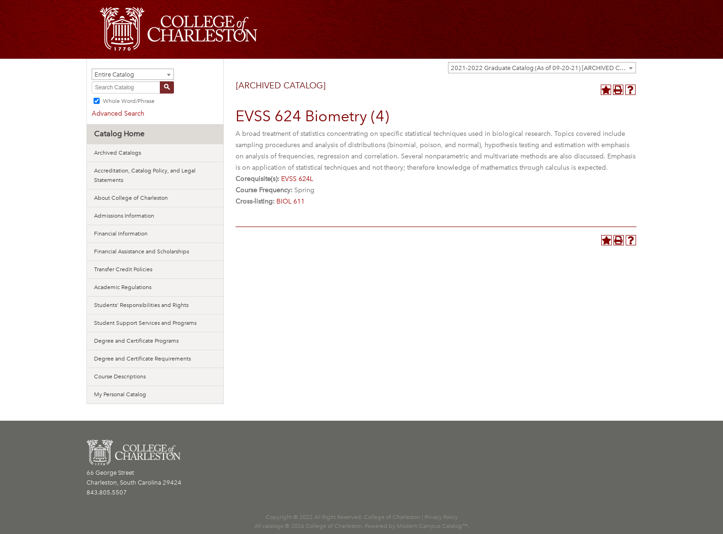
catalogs (272, 526)
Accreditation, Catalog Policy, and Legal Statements (145, 175)
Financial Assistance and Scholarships (141, 251)
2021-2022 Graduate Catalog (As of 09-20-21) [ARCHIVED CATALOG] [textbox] (543, 67)
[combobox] (542, 67)
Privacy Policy (441, 517)
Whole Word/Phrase (129, 101)
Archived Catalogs (117, 152)
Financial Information (121, 233)
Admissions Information (124, 215)
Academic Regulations (122, 287)
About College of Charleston (131, 198)
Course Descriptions (120, 376)
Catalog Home (119, 133)
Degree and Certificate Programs (136, 341)
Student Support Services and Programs (145, 323)
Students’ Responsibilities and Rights (141, 305)
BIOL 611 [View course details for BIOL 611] (290, 201)
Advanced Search (118, 114)
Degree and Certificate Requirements (142, 358)
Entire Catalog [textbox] (114, 74)
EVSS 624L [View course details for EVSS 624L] (297, 179)
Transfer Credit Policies (123, 269)
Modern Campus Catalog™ (432, 526)
